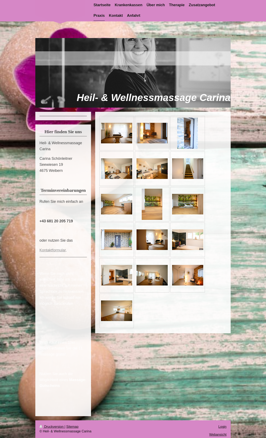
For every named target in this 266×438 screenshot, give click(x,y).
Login (222, 426)
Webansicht (218, 434)
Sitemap (72, 426)
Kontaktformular (52, 250)
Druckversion (51, 426)
